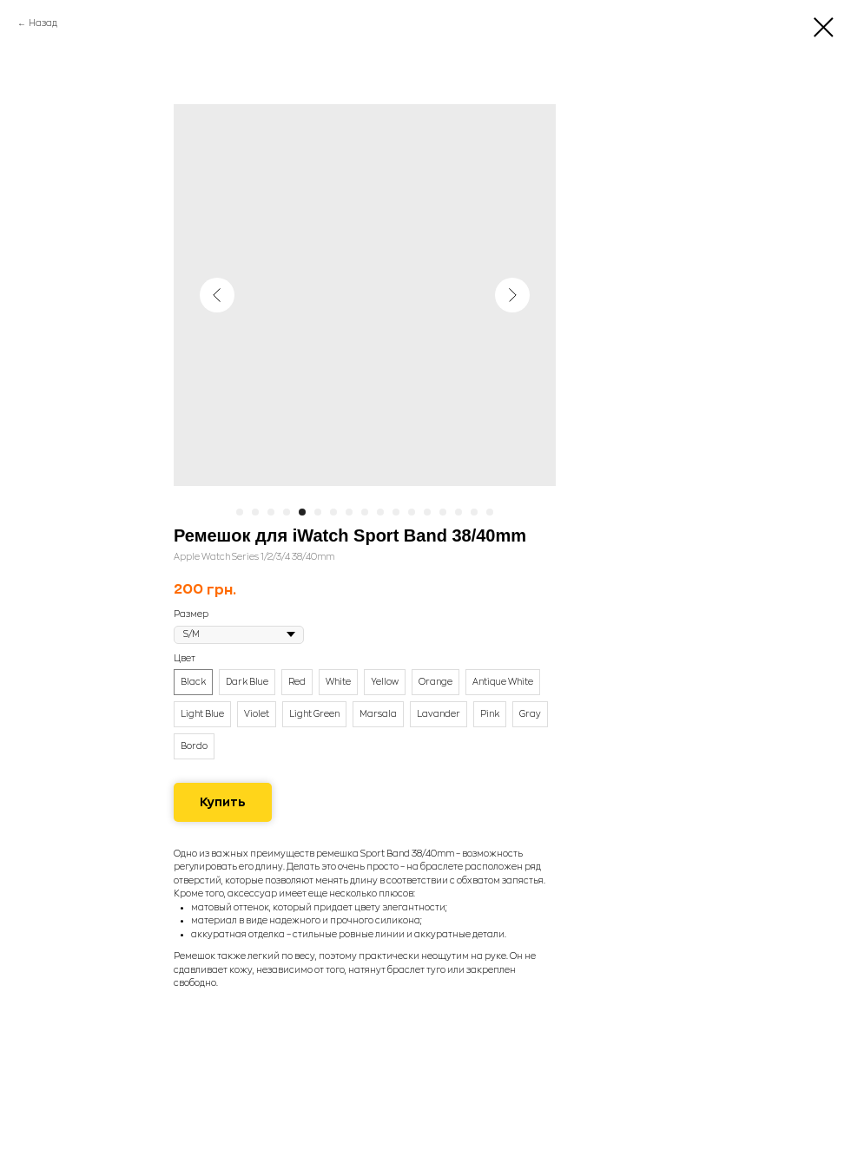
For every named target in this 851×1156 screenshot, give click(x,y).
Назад (43, 23)
